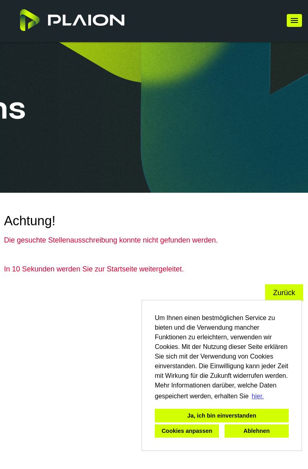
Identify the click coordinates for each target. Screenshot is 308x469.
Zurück (284, 293)
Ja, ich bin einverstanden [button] (221, 415)
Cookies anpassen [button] (187, 431)
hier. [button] (258, 396)
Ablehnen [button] (256, 431)
